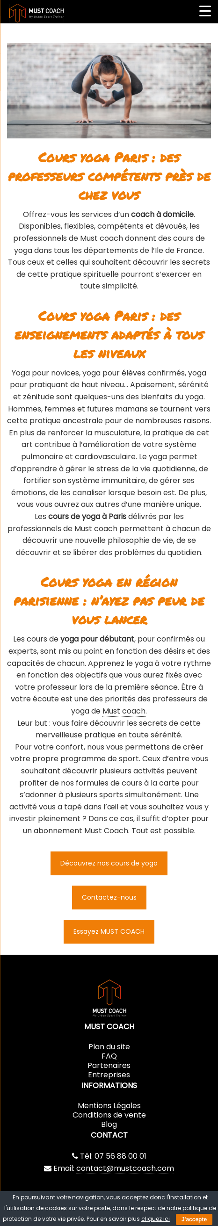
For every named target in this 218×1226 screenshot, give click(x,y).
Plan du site (109, 1046)
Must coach (123, 711)
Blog (109, 1124)
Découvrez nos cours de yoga (109, 863)
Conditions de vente (109, 1115)
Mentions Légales (109, 1105)
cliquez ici (155, 1219)
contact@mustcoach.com (125, 1168)
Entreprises (109, 1074)
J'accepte (194, 1219)
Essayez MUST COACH (109, 931)
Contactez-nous (109, 897)
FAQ (109, 1056)
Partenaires (109, 1065)
